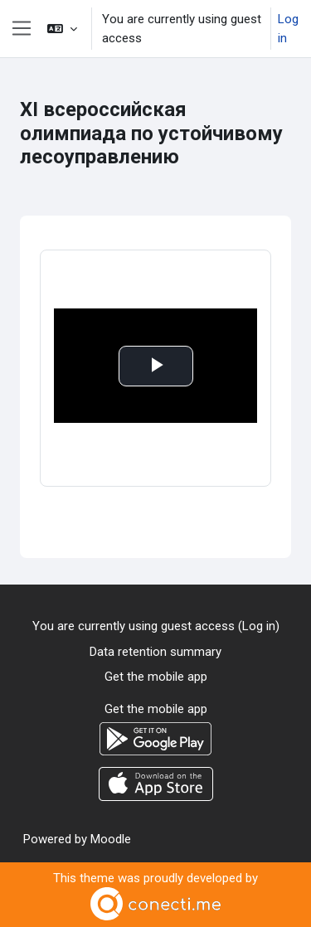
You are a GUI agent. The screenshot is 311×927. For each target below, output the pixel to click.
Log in (288, 29)
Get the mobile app (155, 676)
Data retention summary (155, 651)
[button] (62, 28)
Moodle (110, 839)
